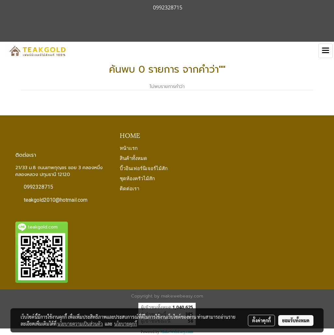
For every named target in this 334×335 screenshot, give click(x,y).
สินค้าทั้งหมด (133, 158)
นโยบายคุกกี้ (125, 324)
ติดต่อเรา (129, 188)
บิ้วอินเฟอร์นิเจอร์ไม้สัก (144, 168)
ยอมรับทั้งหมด (296, 320)
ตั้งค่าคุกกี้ (261, 320)
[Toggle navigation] (325, 51)
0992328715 (38, 187)
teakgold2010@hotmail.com (55, 200)
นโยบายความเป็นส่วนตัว (80, 324)
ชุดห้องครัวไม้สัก (137, 178)
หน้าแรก (129, 148)
